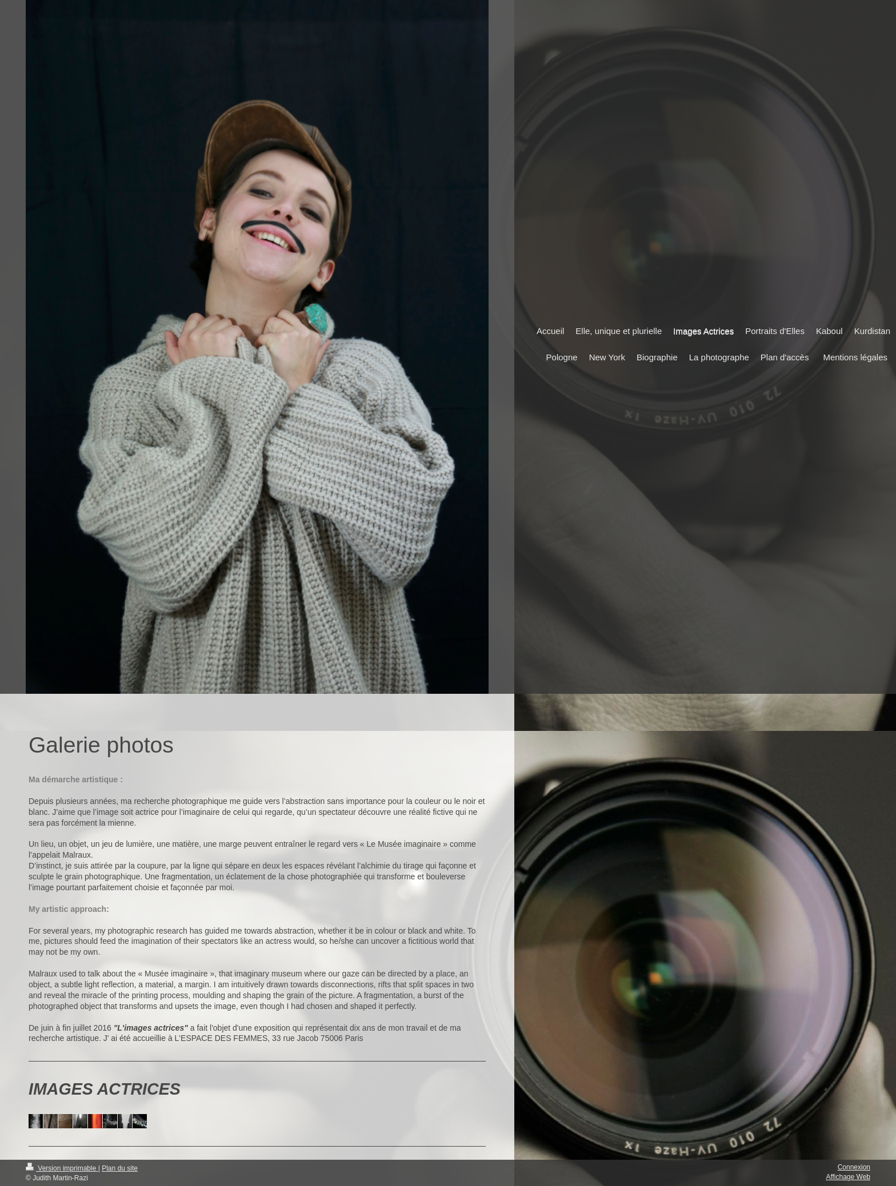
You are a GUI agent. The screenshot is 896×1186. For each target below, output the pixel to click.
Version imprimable (62, 1168)
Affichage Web (848, 1177)
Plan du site (120, 1168)
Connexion (854, 1167)
